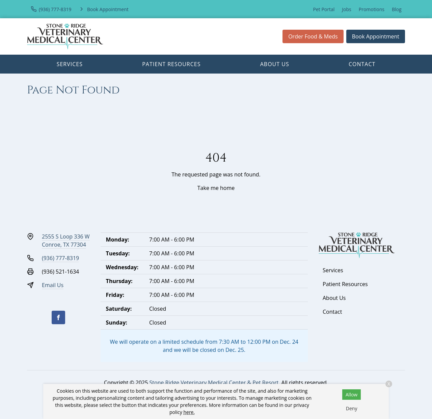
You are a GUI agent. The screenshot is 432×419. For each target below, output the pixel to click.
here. (189, 412)
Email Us (52, 285)
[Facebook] (58, 317)
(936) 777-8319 (60, 258)
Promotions (371, 9)
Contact (362, 64)
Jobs (346, 9)
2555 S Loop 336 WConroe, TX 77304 (66, 240)
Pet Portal (324, 9)
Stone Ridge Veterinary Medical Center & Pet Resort (214, 382)
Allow (351, 394)
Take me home (216, 188)
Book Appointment (375, 36)
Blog (397, 9)
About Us (274, 64)
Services (70, 64)
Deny (351, 408)
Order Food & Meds (313, 36)
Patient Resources (171, 64)
